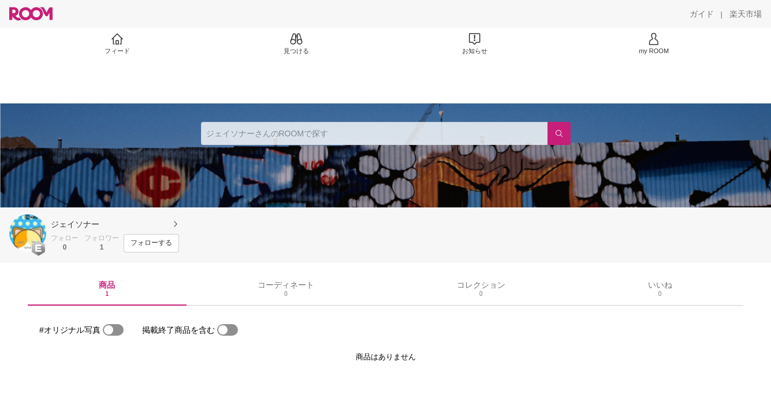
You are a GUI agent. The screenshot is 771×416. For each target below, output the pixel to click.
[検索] (559, 133)
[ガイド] (702, 14)
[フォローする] (151, 243)
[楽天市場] (745, 14)
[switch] (113, 330)
